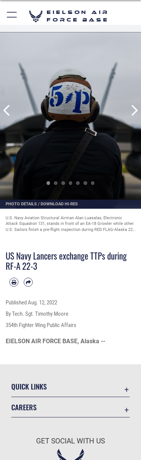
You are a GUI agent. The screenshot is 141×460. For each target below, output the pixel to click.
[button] (12, 16)
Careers (23, 407)
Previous (7, 110)
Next (134, 110)
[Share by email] (28, 282)
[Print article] (13, 282)
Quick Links (29, 386)
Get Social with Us (70, 441)
